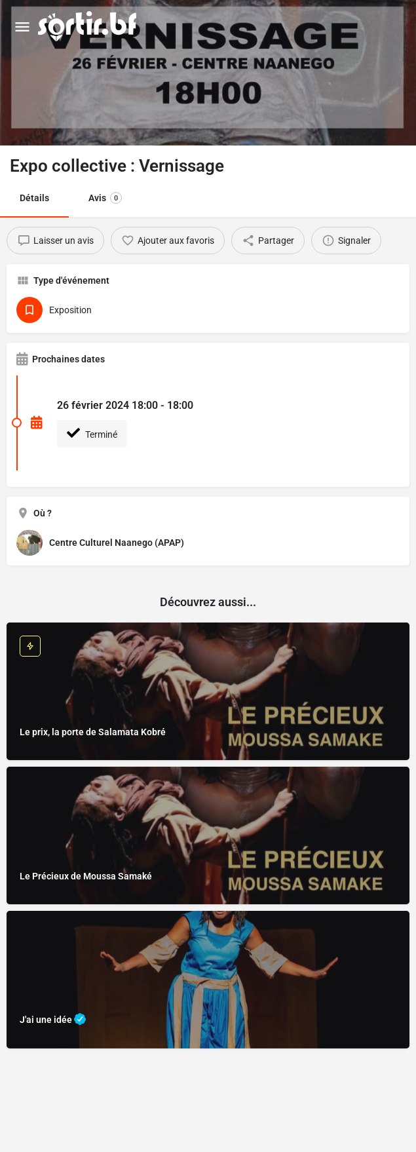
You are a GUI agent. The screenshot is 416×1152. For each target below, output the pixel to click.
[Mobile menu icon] (22, 26)
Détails (34, 198)
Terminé (92, 433)
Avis (105, 198)
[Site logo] (89, 26)
